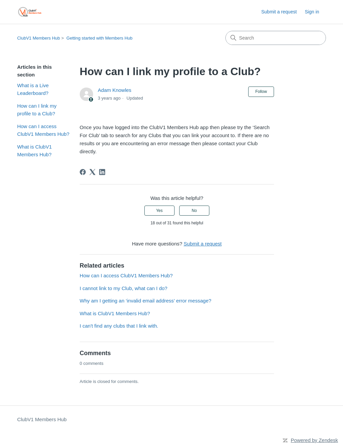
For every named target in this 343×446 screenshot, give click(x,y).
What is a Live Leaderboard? (33, 89)
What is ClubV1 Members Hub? (34, 150)
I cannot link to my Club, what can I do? (123, 288)
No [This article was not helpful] (194, 210)
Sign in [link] (312, 11)
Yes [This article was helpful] (159, 210)
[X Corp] (92, 172)
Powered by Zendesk (314, 440)
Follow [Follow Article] (261, 91)
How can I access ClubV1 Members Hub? (43, 130)
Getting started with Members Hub (99, 38)
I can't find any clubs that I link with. (119, 326)
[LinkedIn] (102, 172)
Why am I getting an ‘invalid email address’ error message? (145, 300)
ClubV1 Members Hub (38, 38)
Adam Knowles (114, 90)
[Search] (276, 38)
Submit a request (279, 11)
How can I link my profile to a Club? (37, 109)
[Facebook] (83, 172)
